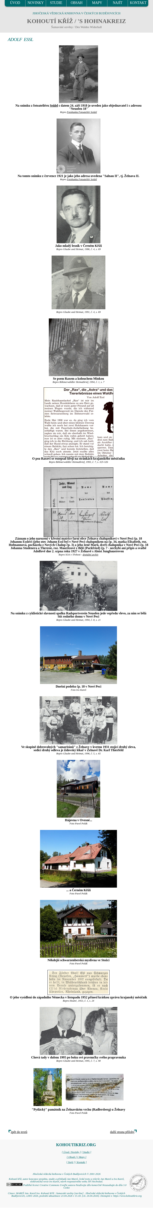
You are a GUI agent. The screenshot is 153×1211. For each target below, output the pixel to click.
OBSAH (76, 3)
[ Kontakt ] (81, 1162)
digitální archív (90, 554)
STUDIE (56, 3)
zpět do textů (19, 1132)
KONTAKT (138, 3)
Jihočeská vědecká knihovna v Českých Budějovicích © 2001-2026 (66, 1174)
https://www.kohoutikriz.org (127, 1195)
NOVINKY (35, 3)
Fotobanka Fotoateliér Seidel (82, 112)
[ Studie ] (86, 1152)
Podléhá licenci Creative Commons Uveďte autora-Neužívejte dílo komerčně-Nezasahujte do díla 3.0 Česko (66, 1186)
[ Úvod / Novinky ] (71, 1152)
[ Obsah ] (72, 1157)
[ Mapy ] (81, 1157)
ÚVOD (15, 3)
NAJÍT (117, 3)
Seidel (54, 105)
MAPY (97, 3)
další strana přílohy (122, 1132)
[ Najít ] (70, 1162)
